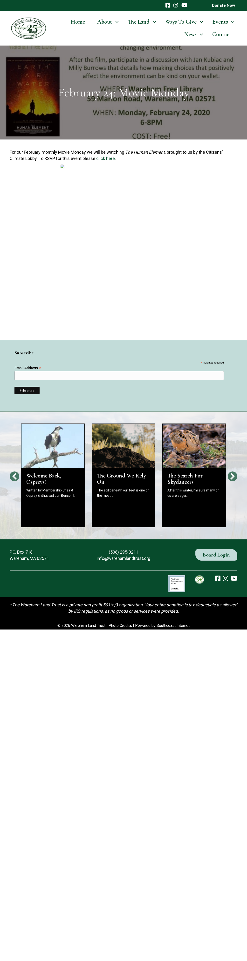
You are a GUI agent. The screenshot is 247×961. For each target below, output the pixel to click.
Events (220, 21)
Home (78, 21)
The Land (139, 21)
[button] (117, 22)
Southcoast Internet (173, 625)
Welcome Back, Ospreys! (43, 478)
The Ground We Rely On (121, 478)
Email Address (27, 368)
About (104, 21)
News (190, 34)
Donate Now (223, 5)
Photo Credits (120, 625)
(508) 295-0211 (123, 552)
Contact (221, 34)
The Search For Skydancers (185, 478)
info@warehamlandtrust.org (123, 558)
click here (105, 158)
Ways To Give (181, 21)
